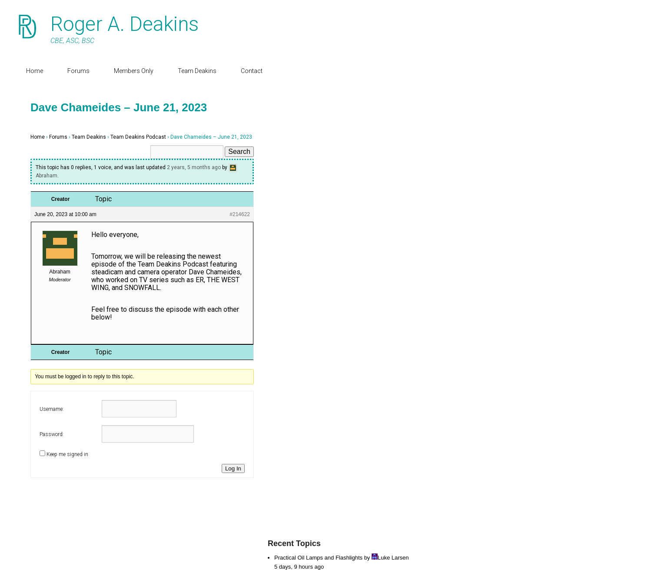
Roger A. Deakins (124, 24)
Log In (233, 468)
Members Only (133, 70)
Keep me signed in (67, 454)
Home (34, 70)
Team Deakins (197, 70)
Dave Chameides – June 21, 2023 (118, 107)
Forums (78, 70)
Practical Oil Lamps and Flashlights (318, 557)
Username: (52, 409)
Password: (52, 434)
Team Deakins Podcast (138, 137)
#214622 (239, 214)
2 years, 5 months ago (194, 167)
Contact (252, 70)
